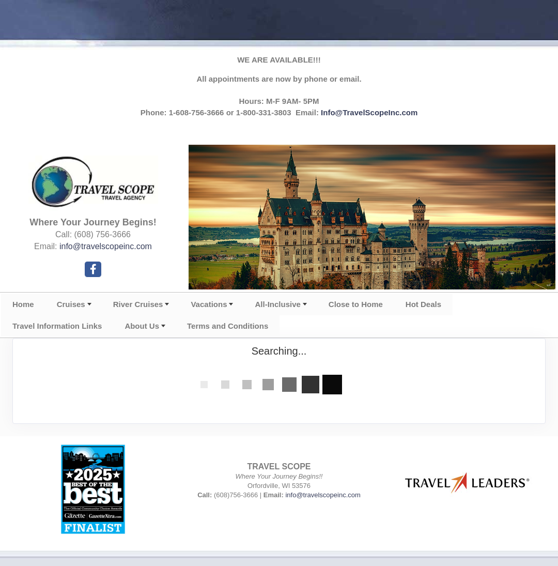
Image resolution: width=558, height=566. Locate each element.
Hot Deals (423, 304)
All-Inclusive (277, 304)
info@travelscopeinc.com (105, 246)
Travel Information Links (57, 326)
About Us (142, 326)
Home (23, 304)
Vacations (209, 304)
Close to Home (356, 304)
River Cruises (138, 304)
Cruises (71, 304)
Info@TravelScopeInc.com (369, 112)
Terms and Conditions (227, 326)
